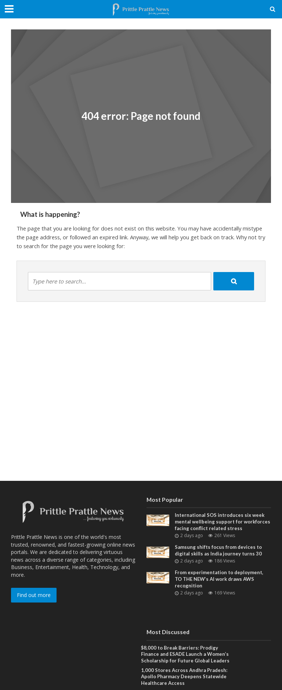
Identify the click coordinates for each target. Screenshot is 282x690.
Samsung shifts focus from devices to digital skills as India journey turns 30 (218, 550)
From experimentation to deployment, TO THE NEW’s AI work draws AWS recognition (219, 578)
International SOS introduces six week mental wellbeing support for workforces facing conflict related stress (222, 521)
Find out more (34, 594)
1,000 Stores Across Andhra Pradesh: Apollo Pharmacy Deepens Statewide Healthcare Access (184, 676)
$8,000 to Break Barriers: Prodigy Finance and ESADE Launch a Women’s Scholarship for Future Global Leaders (185, 654)
